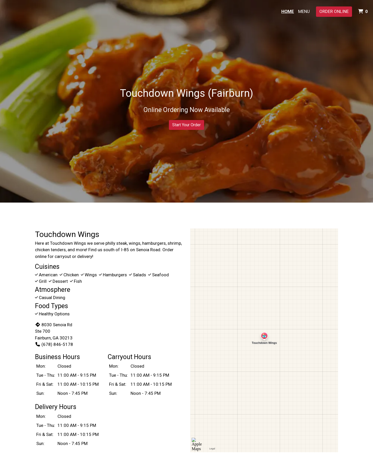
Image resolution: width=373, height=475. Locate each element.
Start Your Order (186, 124)
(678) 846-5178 (54, 344)
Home (287, 11)
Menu (304, 11)
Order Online (334, 11)
